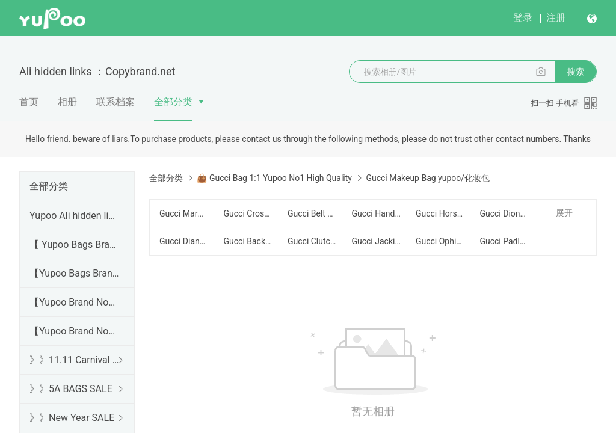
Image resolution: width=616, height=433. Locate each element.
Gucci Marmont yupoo (184, 213)
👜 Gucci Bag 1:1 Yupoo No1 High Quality (274, 178)
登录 (522, 17)
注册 (555, 17)
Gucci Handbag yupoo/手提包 (376, 213)
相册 (67, 102)
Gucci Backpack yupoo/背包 (248, 241)
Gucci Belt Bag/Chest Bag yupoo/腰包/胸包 (312, 213)
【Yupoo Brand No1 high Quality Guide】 (74, 302)
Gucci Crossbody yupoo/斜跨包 (248, 213)
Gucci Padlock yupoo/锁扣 (504, 241)
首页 (28, 102)
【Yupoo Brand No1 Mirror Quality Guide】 (74, 331)
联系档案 (115, 102)
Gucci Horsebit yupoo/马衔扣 (440, 213)
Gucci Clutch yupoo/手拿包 (312, 241)
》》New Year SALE (71, 417)
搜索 (575, 71)
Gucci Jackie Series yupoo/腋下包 (376, 241)
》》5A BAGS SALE (70, 389)
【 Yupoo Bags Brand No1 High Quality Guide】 (74, 244)
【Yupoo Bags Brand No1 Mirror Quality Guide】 (74, 273)
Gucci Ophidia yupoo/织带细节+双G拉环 (440, 241)
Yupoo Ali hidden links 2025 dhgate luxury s (74, 215)
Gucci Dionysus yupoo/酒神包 (504, 213)
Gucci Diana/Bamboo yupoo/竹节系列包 (184, 241)
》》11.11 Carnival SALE (74, 360)
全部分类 (173, 102)
